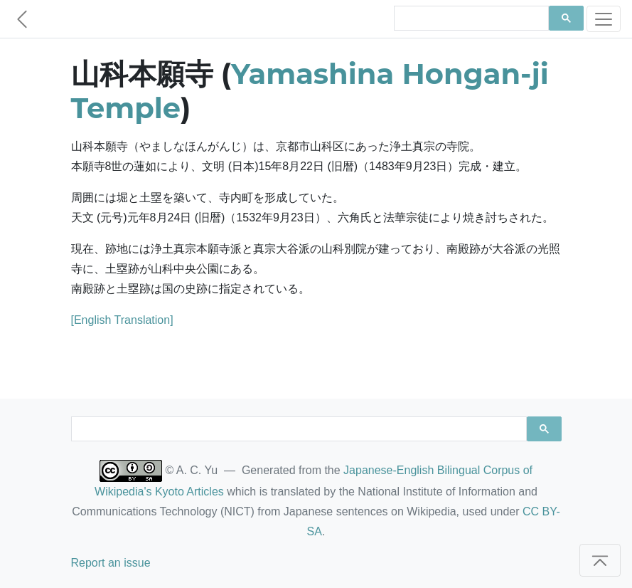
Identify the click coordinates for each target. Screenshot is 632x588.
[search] (470, 18)
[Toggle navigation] (604, 19)
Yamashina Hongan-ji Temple (310, 90)
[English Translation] (122, 320)
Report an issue (111, 563)
